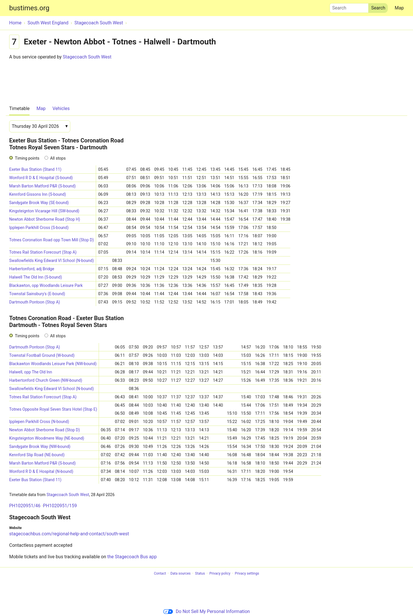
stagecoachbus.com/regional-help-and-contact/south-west (69, 533)
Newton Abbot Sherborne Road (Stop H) (44, 219)
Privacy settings (247, 573)
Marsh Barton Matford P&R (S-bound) (42, 186)
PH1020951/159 (60, 505)
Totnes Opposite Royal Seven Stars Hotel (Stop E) (53, 409)
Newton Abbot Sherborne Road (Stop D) (44, 430)
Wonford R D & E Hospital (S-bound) (41, 177)
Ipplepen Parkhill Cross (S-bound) (39, 227)
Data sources (180, 573)
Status (200, 573)
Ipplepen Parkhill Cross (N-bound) (39, 421)
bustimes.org (29, 8)
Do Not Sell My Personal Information (206, 611)
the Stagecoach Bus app (132, 556)
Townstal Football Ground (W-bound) (42, 355)
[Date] (39, 126)
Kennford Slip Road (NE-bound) (37, 455)
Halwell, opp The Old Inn (30, 372)
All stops (58, 158)
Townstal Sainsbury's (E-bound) (37, 293)
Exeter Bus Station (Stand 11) (35, 169)
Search (349, 6)
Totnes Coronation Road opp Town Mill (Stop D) (51, 240)
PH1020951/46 (24, 505)
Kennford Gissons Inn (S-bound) (37, 194)
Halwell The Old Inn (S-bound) (35, 277)
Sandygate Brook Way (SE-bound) (39, 202)
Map (399, 8)
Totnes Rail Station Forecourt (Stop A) (43, 252)
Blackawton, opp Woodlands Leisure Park (46, 285)
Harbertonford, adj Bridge (31, 269)
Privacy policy (219, 573)
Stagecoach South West (87, 57)
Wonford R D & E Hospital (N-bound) (41, 471)
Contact (160, 573)
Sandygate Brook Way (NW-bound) (39, 446)
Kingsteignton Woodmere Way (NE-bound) (46, 438)
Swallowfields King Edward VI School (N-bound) (51, 260)
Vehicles (61, 108)
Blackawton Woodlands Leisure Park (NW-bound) (53, 363)
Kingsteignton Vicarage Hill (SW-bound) (44, 211)
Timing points (27, 158)
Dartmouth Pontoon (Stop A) (34, 302)
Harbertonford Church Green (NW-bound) (45, 380)
